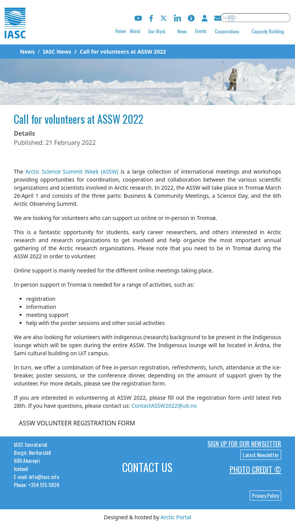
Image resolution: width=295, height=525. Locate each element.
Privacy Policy (265, 495)
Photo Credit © (255, 469)
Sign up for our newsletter (244, 443)
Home (120, 31)
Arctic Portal (176, 517)
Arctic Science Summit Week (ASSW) (71, 171)
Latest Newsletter (261, 455)
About (135, 31)
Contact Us (147, 467)
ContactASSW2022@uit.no (164, 405)
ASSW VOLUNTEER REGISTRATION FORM (77, 423)
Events (201, 31)
